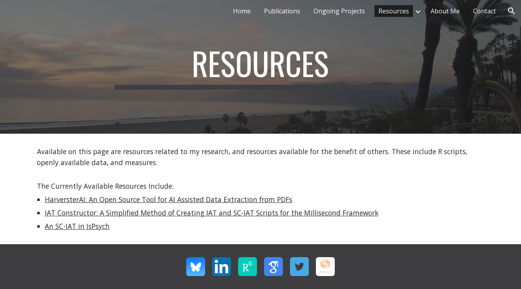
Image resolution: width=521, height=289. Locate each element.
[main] (260, 67)
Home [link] (242, 11)
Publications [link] (282, 11)
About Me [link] (445, 11)
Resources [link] (393, 11)
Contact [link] (484, 11)
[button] (511, 11)
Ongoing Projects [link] (339, 11)
